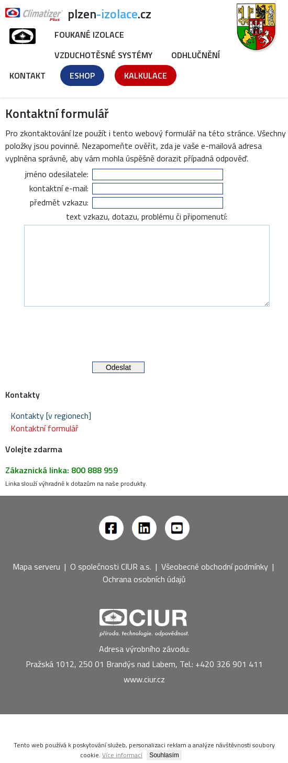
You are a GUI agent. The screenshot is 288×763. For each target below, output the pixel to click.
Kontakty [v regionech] (50, 431)
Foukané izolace (89, 34)
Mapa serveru (36, 582)
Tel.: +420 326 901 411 (221, 679)
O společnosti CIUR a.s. (110, 582)
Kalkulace (145, 75)
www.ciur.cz (144, 695)
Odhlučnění (195, 55)
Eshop (82, 75)
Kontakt (27, 75)
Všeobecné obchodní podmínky (214, 582)
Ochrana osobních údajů (144, 594)
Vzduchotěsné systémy (103, 55)
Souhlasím (164, 755)
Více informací (122, 755)
